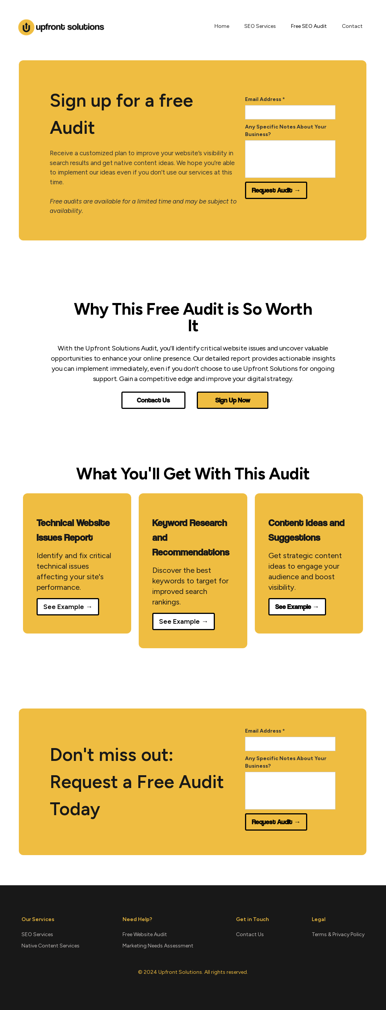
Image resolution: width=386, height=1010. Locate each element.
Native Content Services (50, 946)
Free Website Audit (145, 934)
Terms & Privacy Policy (338, 934)
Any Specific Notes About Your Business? (285, 131)
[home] (61, 26)
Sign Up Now (232, 400)
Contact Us (153, 400)
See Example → (67, 607)
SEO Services (260, 26)
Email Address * (265, 99)
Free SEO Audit (309, 26)
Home (221, 26)
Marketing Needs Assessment (158, 946)
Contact (352, 26)
